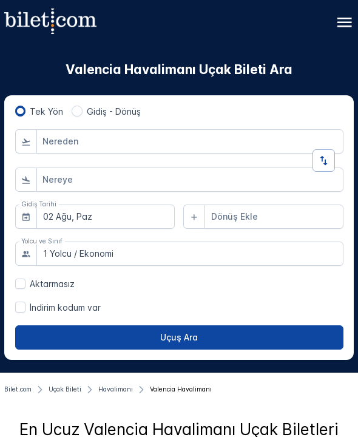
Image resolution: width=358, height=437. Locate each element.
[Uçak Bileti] (65, 389)
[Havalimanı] (115, 389)
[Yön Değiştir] (323, 160)
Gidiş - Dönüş (114, 111)
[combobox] (189, 141)
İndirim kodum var (65, 307)
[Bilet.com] (18, 389)
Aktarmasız (52, 284)
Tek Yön (46, 111)
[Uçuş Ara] (179, 337)
